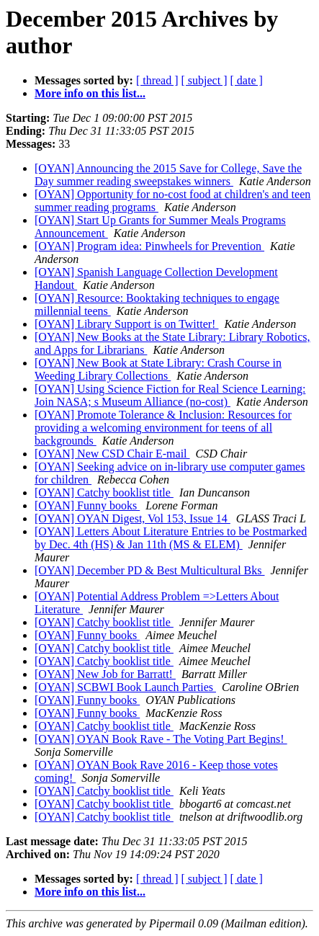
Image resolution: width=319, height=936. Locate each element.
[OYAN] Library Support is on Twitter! (126, 324)
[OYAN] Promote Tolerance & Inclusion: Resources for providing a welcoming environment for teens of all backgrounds (163, 428)
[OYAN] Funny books (87, 505)
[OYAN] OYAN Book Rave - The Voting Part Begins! (161, 739)
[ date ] (246, 80)
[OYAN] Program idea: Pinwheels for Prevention (149, 246)
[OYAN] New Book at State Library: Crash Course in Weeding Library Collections (158, 369)
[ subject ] (204, 80)
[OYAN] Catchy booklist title (104, 492)
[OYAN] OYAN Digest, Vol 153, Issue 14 (132, 518)
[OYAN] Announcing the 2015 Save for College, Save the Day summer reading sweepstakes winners (168, 174)
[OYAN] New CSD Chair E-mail (112, 453)
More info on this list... (90, 93)
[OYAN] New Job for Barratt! (105, 674)
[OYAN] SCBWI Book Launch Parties (125, 687)
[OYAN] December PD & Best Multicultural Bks (150, 570)
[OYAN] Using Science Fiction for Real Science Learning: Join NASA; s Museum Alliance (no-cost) (170, 395)
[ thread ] (157, 80)
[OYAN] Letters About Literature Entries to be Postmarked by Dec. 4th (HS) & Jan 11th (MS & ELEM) (171, 538)
